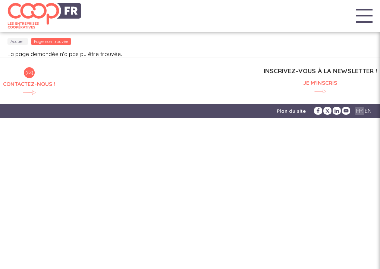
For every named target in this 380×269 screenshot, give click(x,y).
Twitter (327, 111)
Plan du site (291, 111)
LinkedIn (337, 111)
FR (359, 110)
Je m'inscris (320, 83)
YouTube (346, 111)
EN (368, 110)
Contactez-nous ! (29, 83)
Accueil (17, 41)
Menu (364, 16)
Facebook (318, 111)
